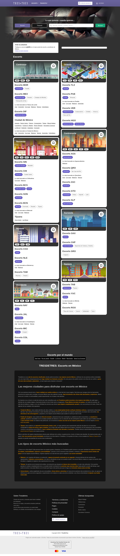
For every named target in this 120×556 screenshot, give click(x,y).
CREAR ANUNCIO (60, 521)
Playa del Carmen (68, 313)
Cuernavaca (19, 90)
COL (32, 302)
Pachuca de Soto (68, 126)
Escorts (34, 3)
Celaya (74, 196)
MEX (22, 82)
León (87, 196)
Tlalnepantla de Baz (21, 103)
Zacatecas (66, 187)
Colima (18, 343)
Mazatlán (30, 167)
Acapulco (65, 256)
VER (75, 82)
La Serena (58, 360)
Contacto (55, 514)
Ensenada (25, 208)
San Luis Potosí (67, 205)
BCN (37, 159)
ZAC (75, 151)
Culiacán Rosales (20, 167)
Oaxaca (65, 239)
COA (17, 246)
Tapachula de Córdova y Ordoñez (84, 247)
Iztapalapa (30, 130)
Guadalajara (19, 320)
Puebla (65, 99)
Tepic (17, 311)
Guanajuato (66, 196)
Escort (22, 25)
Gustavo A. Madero (28, 127)
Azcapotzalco (37, 125)
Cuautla (27, 90)
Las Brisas (25, 222)
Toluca (91, 438)
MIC (27, 302)
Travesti (39, 25)
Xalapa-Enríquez (68, 113)
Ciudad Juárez (28, 176)
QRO (70, 151)
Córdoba (88, 113)
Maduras (33, 109)
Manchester (70, 360)
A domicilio (21, 109)
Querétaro (66, 173)
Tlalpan (44, 125)
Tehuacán (72, 99)
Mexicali (18, 208)
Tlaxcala (65, 90)
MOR (17, 82)
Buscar (100, 25)
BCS (26, 159)
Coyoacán (36, 130)
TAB (65, 282)
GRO (75, 230)
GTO (81, 151)
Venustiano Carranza (49, 127)
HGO (80, 82)
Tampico (25, 277)
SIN (17, 159)
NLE (22, 246)
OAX (65, 230)
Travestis (43, 3)
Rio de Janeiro (45, 360)
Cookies (54, 511)
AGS (65, 151)
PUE (70, 82)
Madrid (64, 360)
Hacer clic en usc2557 (88, 539)
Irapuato (81, 196)
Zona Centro (18, 222)
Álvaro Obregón (38, 127)
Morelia (18, 334)
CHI (22, 159)
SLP (86, 151)
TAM (27, 246)
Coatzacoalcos (79, 113)
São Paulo (38, 360)
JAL (22, 302)
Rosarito (33, 208)
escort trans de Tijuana (27, 433)
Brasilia (52, 360)
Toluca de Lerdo (20, 99)
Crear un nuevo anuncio (44, 52)
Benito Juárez (24, 125)
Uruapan (24, 334)
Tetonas (39, 109)
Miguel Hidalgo (51, 125)
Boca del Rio (66, 117)
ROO (75, 282)
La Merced (18, 130)
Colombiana (45, 109)
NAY (17, 302)
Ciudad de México (20, 117)
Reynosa (18, 277)
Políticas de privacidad (59, 505)
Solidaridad (86, 313)
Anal (16, 109)
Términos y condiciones (60, 502)
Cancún (78, 313)
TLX (65, 82)
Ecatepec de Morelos (40, 99)
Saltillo (17, 254)
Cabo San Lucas (20, 190)
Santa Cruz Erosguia (79, 360)
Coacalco (29, 99)
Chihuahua (19, 176)
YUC (70, 282)
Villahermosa (66, 290)
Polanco (31, 125)
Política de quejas (58, 517)
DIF (28, 82)
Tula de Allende (79, 126)
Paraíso (75, 290)
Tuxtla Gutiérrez (67, 247)
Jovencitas (45, 135)
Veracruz (95, 113)
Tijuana (40, 208)
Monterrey (18, 263)
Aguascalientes (67, 159)
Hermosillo (19, 199)
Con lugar (27, 109)
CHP (70, 230)
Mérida (65, 299)
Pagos (54, 508)
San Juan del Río (76, 173)
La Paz (29, 190)
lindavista (24, 130)
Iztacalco (17, 125)
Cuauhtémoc (18, 127)
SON (32, 159)
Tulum (93, 313)
